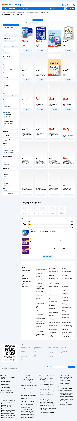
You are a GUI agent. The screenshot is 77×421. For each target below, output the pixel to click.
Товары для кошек (64, 345)
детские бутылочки (39, 331)
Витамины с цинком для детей (67, 332)
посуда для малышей (39, 327)
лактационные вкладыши (40, 279)
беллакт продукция (39, 291)
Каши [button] (23, 275)
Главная (3, 12)
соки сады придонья (39, 314)
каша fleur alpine (52, 272)
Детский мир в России (6, 368)
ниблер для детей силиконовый (41, 272)
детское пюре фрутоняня (66, 272)
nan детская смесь (52, 289)
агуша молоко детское (53, 295)
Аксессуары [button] (24, 265)
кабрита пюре (64, 267)
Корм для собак (64, 350)
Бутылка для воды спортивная (67, 301)
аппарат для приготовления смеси (54, 282)
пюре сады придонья (52, 332)
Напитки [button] (24, 280)
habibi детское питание (66, 274)
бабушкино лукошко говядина (67, 278)
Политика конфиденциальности (26, 352)
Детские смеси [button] (25, 268)
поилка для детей (39, 273)
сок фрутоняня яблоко (40, 317)
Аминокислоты (64, 308)
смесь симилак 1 (39, 295)
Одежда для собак (64, 351)
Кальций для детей (65, 329)
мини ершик (38, 276)
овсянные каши (51, 267)
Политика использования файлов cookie (26, 354)
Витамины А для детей (66, 328)
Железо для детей (65, 333)
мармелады (64, 290)
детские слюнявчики (39, 265)
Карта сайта (23, 359)
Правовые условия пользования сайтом (17, 366)
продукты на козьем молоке (54, 283)
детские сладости (65, 297)
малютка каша (51, 274)
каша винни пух (51, 275)
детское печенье (65, 286)
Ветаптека (63, 352)
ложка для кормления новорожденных (40, 330)
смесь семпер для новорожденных (39, 287)
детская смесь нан (52, 299)
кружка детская (38, 326)
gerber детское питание (66, 269)
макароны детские (39, 282)
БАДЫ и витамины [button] (26, 287)
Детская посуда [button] (25, 272)
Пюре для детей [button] (25, 283)
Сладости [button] (24, 284)
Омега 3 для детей (65, 323)
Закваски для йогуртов (53, 325)
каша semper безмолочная (53, 271)
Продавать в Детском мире (25, 347)
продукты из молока (52, 294)
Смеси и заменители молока (32, 12)
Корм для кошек (64, 347)
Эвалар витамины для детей (66, 322)
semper (50, 298)
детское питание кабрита (53, 302)
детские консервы (52, 319)
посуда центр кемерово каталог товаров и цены (41, 267)
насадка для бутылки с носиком (41, 269)
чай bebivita (38, 319)
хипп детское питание (53, 301)
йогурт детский (51, 309)
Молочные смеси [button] (25, 278)
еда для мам (38, 332)
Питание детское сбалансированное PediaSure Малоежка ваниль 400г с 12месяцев (50, 248)
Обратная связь (23, 357)
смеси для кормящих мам (40, 334)
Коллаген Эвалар (65, 311)
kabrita (37, 292)
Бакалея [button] (23, 267)
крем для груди (38, 277)
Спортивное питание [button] (26, 286)
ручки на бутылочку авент (40, 323)
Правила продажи (24, 350)
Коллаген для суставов (66, 313)
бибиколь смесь (39, 309)
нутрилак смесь (39, 294)
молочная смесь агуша (40, 307)
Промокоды (23, 351)
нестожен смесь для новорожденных (39, 300)
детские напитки (52, 308)
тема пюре (64, 268)
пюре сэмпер (51, 333)
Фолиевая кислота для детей (67, 326)
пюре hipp (64, 265)
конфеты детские (65, 293)
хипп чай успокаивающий (40, 318)
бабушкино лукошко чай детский (40, 322)
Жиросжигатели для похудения (67, 306)
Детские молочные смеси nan (41, 302)
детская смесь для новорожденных (39, 312)
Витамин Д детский (65, 317)
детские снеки (51, 316)
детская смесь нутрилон (40, 303)
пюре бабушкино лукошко (66, 271)
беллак (37, 304)
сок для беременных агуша (40, 315)
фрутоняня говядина (65, 281)
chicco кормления (52, 306)
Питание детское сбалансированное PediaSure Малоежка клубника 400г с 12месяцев (51, 240)
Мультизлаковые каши (40, 335)
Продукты (50, 318)
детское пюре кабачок (53, 328)
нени (50, 290)
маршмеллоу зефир (65, 289)
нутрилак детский (52, 304)
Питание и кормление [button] (26, 281)
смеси (37, 310)
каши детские (51, 279)
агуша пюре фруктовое (53, 329)
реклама (59, 51)
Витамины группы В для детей (67, 325)
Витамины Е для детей (65, 336)
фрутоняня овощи (52, 326)
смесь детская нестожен (40, 288)
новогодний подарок (65, 287)
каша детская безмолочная (53, 286)
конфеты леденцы (65, 300)
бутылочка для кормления (40, 280)
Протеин (63, 303)
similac (37, 306)
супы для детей (51, 315)
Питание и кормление (10, 12)
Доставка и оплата (24, 345)
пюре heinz (51, 336)
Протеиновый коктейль (66, 304)
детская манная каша (52, 268)
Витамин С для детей (65, 335)
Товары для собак (64, 348)
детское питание (52, 305)
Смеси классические (9, 27)
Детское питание (20, 12)
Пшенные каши (51, 265)
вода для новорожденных (53, 312)
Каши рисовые (38, 337)
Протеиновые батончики (66, 307)
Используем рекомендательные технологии (10, 367)
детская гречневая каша (53, 269)
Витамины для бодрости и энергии (66, 319)
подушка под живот (39, 270)
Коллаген (63, 310)
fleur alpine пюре (52, 335)
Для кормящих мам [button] (26, 273)
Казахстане (12, 368)
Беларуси (16, 368)
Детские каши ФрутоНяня (53, 278)
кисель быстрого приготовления (54, 322)
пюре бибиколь (64, 275)
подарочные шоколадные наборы (66, 284)
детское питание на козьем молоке (53, 292)
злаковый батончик (65, 294)
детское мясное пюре (53, 330)
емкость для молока (52, 287)
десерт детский (64, 296)
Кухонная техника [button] (25, 276)
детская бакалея (39, 283)
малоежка (50, 311)
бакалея (37, 284)
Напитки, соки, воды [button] (26, 270)
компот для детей (52, 323)
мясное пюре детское (66, 282)
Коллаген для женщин (65, 314)
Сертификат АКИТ (24, 356)
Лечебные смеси (8, 29)
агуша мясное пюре (65, 279)
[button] (72, 8)
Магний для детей (65, 330)
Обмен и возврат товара (25, 348)
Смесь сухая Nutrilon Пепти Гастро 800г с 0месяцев (43, 231)
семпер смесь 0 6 (39, 298)
